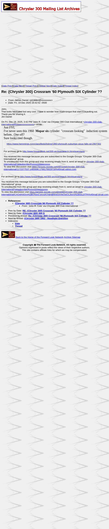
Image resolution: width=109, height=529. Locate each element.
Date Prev (7, 86)
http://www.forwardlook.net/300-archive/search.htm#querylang (53, 151)
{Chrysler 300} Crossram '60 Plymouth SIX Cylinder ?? (44, 203)
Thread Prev (31, 86)
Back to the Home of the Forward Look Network (39, 237)
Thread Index (71, 86)
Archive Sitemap (72, 237)
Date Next (18, 86)
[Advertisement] (33, 47)
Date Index (57, 86)
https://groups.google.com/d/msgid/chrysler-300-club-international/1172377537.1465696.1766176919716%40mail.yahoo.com (44, 168)
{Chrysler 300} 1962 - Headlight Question (46, 218)
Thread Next (44, 86)
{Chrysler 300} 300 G (33, 213)
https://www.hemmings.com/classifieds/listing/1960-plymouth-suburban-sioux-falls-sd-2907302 (54, 144)
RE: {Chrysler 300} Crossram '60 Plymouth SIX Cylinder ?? (54, 210)
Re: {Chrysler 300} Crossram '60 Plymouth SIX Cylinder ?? (59, 216)
